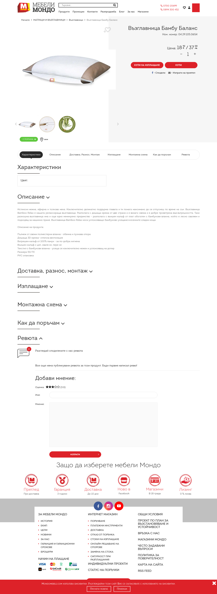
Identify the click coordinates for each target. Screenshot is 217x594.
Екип (44, 525)
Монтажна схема (137, 154)
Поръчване (98, 521)
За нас (45, 539)
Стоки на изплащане (104, 539)
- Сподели (159, 72)
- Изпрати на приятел (182, 72)
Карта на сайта (150, 564)
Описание (55, 154)
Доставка (97, 530)
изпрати (85, 454)
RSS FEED (145, 570)
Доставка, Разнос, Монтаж (84, 154)
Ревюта (185, 154)
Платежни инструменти (106, 525)
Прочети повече (99, 588)
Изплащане (113, 154)
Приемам (122, 588)
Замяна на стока (102, 551)
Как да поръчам (161, 154)
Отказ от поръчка (102, 534)
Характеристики (31, 154)
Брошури (47, 551)
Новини (46, 534)
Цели (44, 530)
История (46, 521)
